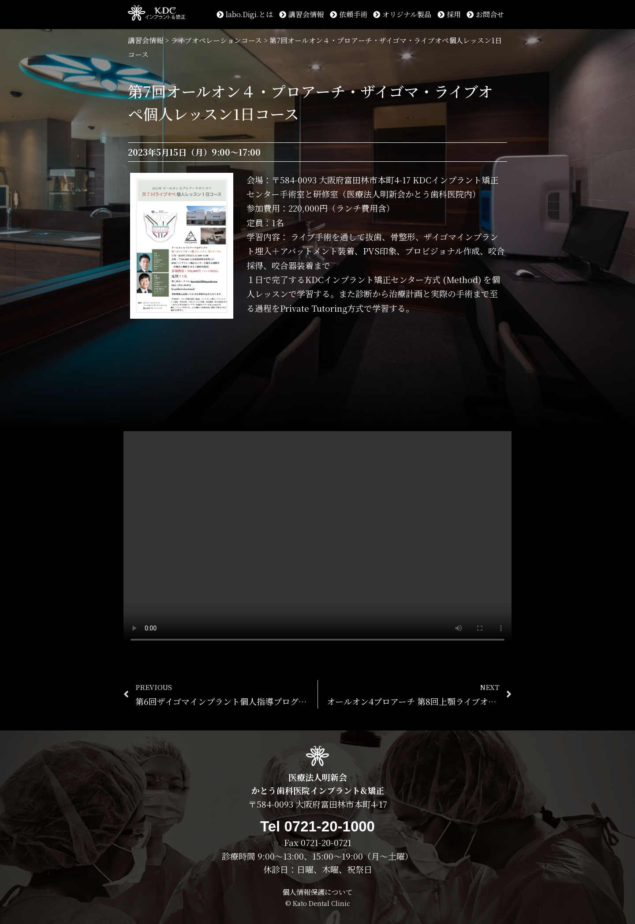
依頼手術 (348, 14)
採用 (449, 14)
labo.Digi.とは (245, 14)
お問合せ (485, 14)
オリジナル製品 (402, 14)
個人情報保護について (317, 892)
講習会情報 (301, 14)
